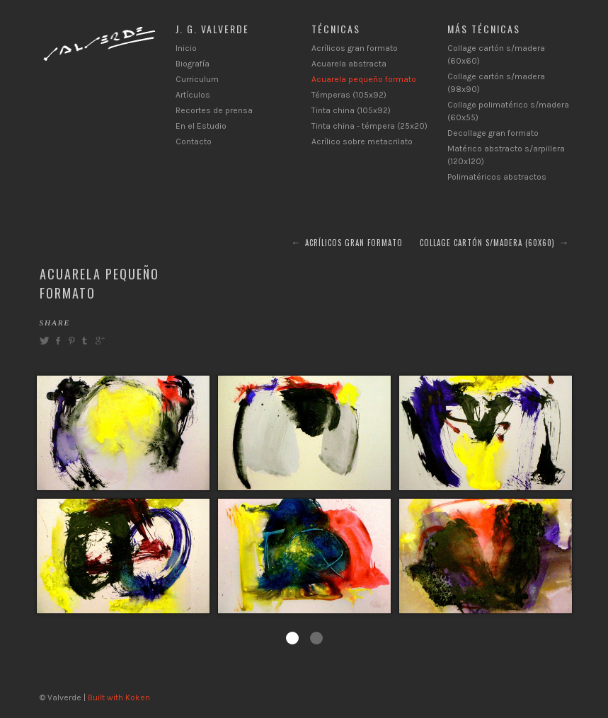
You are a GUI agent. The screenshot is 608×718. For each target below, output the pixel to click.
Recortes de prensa (214, 110)
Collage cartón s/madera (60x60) (487, 242)
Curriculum (197, 79)
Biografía (193, 64)
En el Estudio (201, 126)
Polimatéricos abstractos (496, 177)
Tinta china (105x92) (351, 110)
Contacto (194, 141)
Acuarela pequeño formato (363, 79)
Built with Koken (119, 697)
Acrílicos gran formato (354, 48)
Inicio (186, 48)
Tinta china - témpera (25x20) (369, 126)
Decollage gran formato (493, 133)
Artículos (193, 95)
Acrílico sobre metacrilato (362, 141)
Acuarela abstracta (348, 64)
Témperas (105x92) (348, 95)
